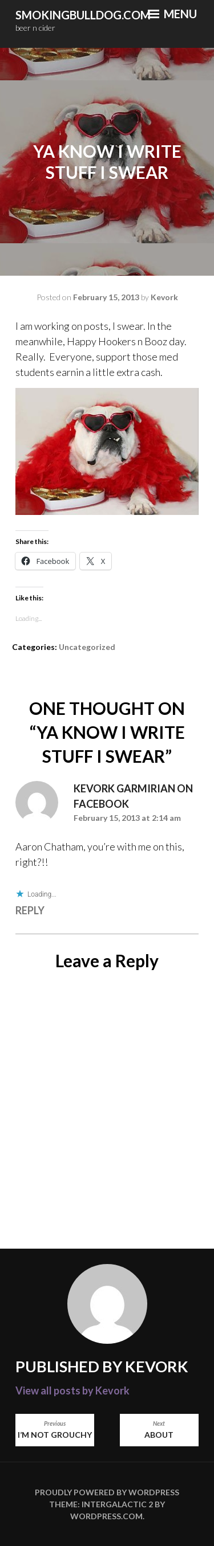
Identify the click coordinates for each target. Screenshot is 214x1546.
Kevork (164, 297)
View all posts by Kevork (72, 1390)
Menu (172, 13)
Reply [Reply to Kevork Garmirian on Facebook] (30, 910)
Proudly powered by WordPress (107, 1492)
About (159, 1429)
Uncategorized (87, 647)
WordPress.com (106, 1516)
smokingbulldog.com (83, 15)
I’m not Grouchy (54, 1429)
